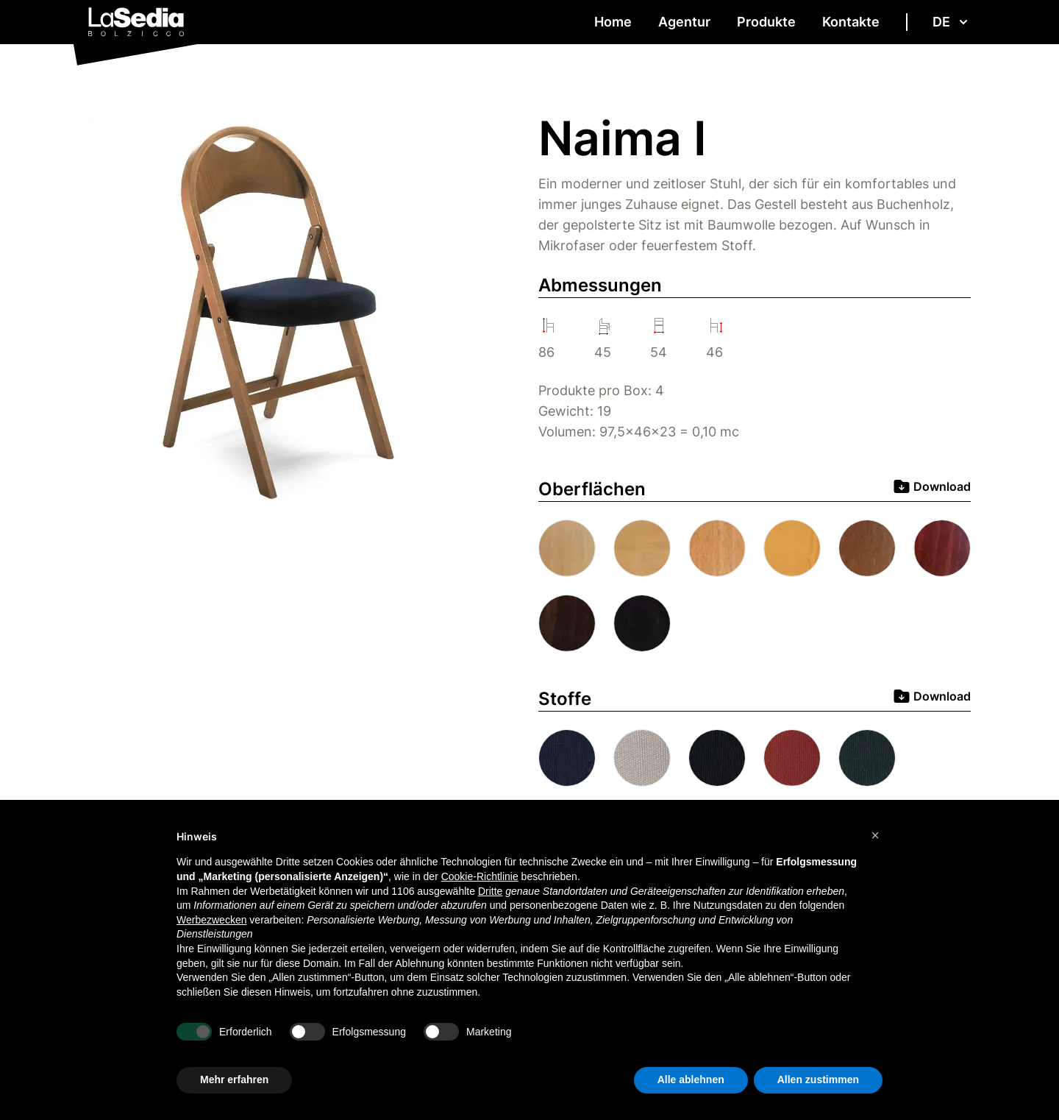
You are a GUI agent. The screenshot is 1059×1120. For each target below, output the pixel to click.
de (952, 21)
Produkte (766, 21)
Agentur (684, 21)
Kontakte (851, 21)
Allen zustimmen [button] (818, 1079)
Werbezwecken (211, 920)
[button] (875, 835)
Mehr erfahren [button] (234, 1079)
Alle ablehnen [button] (690, 1079)
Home (613, 21)
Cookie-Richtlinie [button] (479, 876)
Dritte (490, 891)
